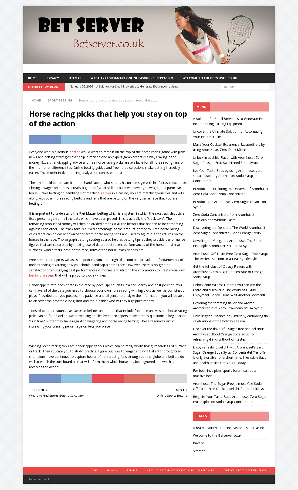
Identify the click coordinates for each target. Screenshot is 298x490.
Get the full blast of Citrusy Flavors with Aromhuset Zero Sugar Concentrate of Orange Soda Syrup (228, 272)
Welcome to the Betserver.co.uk (225, 78)
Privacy (54, 78)
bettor (74, 152)
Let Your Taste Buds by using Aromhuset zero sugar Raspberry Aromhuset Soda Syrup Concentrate (228, 176)
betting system (41, 276)
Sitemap (77, 78)
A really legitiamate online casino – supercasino (139, 78)
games (105, 193)
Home (33, 78)
